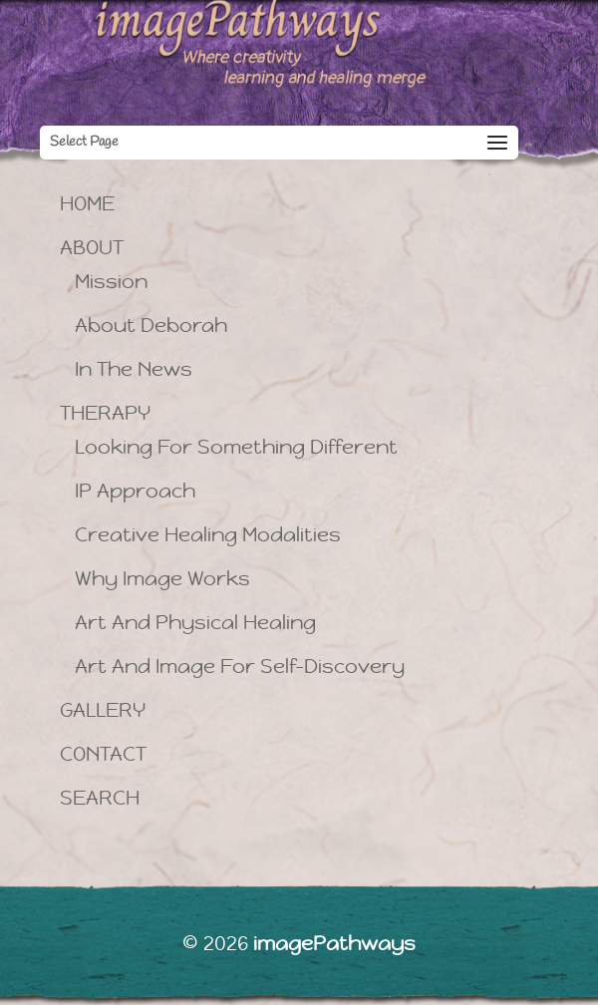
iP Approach (135, 491)
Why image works (162, 578)
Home (87, 203)
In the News (133, 369)
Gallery (103, 710)
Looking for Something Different (236, 447)
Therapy (105, 413)
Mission (111, 281)
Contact (103, 754)
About (92, 247)
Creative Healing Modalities (208, 534)
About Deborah (151, 325)
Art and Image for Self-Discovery (240, 666)
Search (100, 798)
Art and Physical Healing (195, 622)
